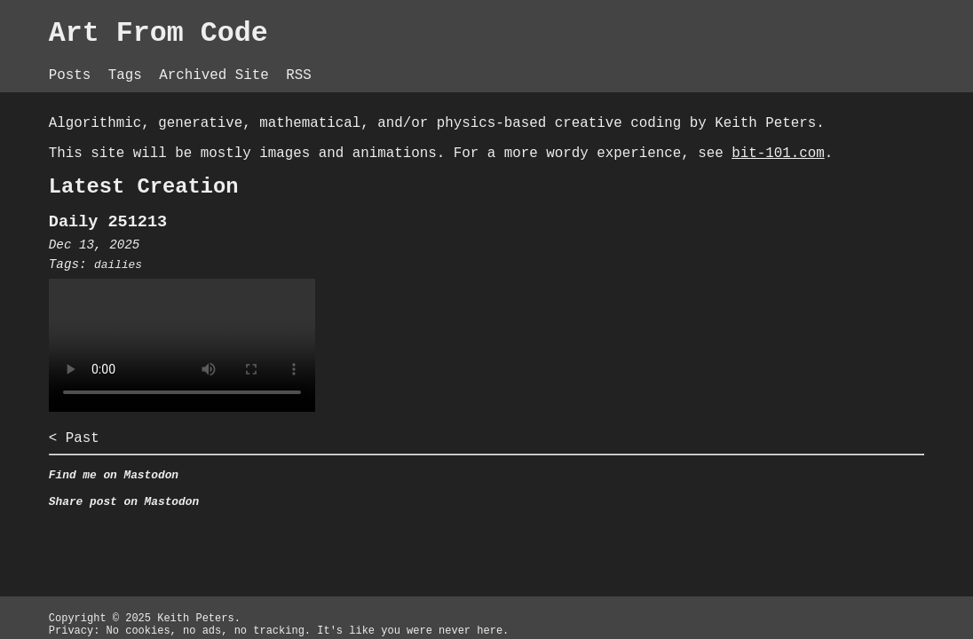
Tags (219, 62)
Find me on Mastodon (203, 523)
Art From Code (253, 35)
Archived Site (318, 62)
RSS (406, 62)
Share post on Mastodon (214, 553)
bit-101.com (332, 182)
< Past (159, 482)
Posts (159, 62)
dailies (208, 304)
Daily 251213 (197, 258)
